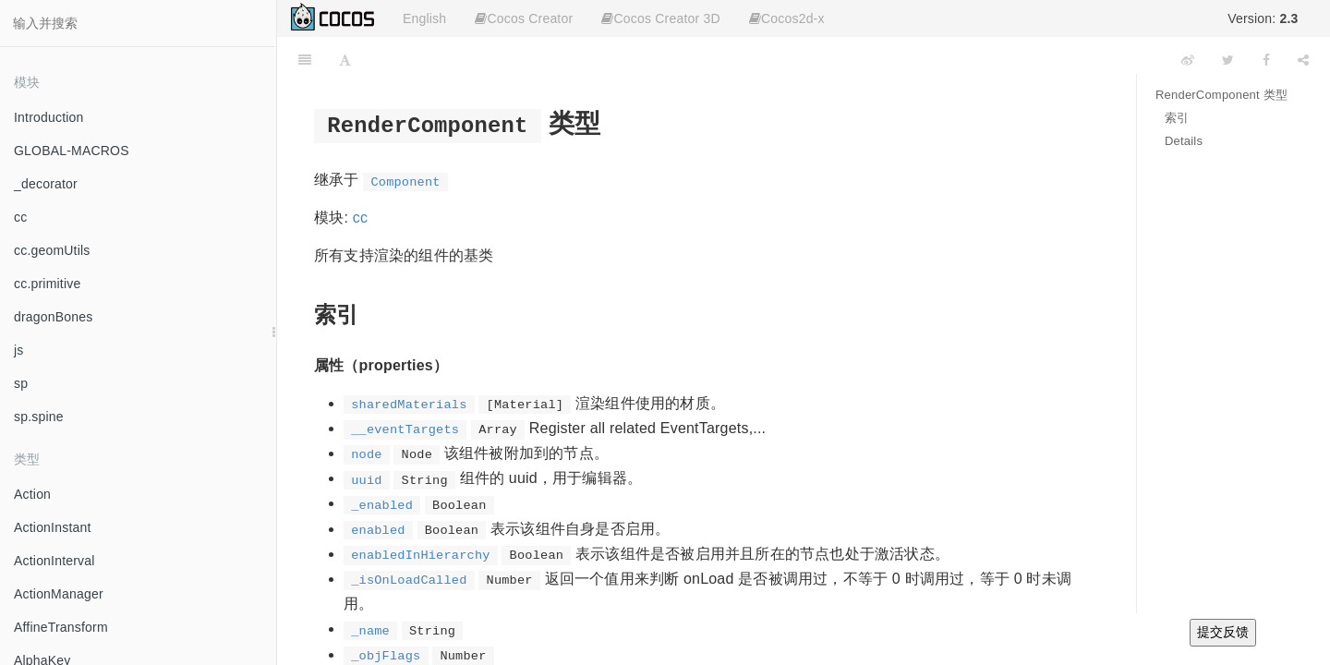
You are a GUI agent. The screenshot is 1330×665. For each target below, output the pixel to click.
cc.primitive (47, 283)
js (19, 350)
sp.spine (39, 416)
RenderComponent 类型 (1221, 95)
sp (21, 383)
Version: (1262, 18)
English (424, 18)
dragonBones (53, 316)
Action (32, 494)
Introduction (49, 117)
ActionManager (58, 593)
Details (1184, 141)
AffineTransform (61, 627)
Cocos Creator (524, 18)
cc (20, 217)
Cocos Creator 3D (660, 18)
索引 (1177, 118)
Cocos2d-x (787, 18)
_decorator (46, 183)
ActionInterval (54, 560)
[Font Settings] (345, 60)
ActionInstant (52, 527)
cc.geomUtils (52, 250)
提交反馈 (1223, 631)
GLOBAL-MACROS (71, 150)
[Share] (1303, 60)
